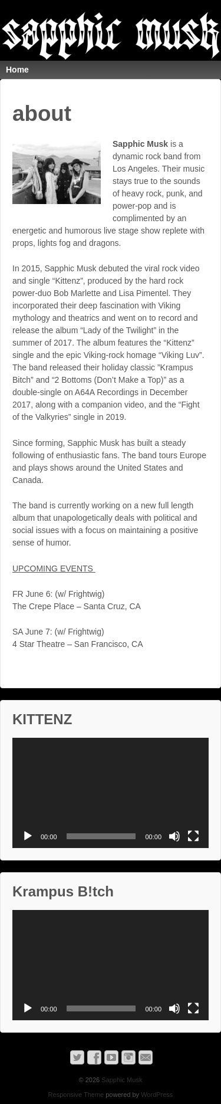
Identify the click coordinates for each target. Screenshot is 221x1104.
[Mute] (174, 836)
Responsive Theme (76, 1094)
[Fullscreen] (193, 836)
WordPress (157, 1094)
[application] (110, 793)
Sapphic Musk (121, 1079)
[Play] (28, 836)
